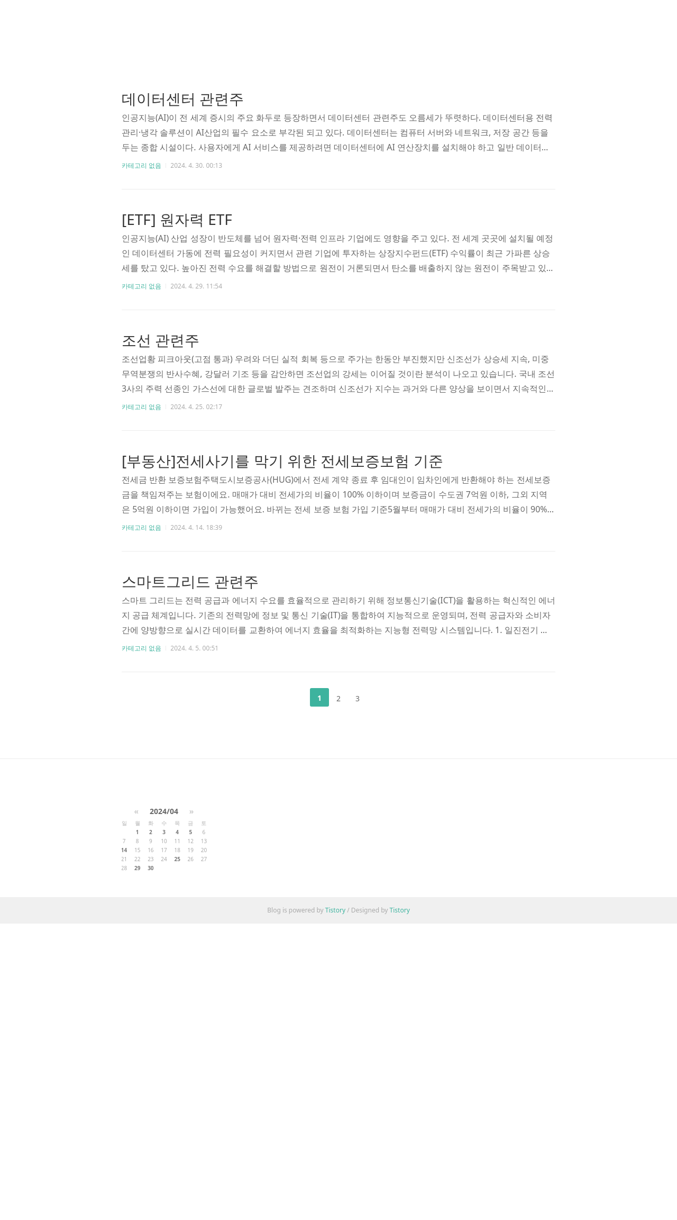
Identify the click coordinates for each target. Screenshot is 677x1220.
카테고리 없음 (141, 313)
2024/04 (164, 1107)
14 (124, 1146)
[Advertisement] (338, 100)
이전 (293, 845)
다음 (384, 845)
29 (137, 1164)
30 (150, 1164)
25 (177, 1155)
